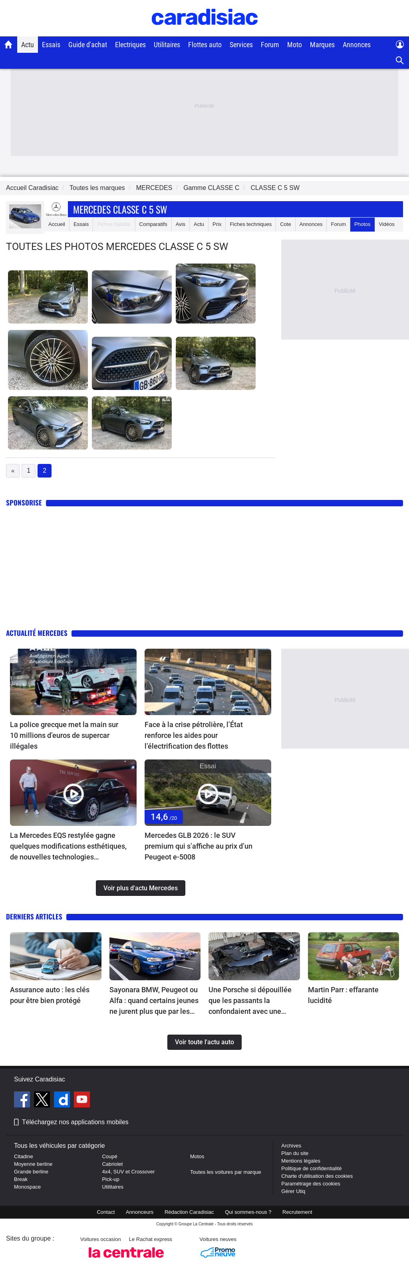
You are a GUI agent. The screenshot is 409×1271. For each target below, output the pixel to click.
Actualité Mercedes (37, 633)
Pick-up (110, 1179)
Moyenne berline (33, 1164)
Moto (294, 44)
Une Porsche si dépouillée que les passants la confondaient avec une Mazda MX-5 (250, 1001)
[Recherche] (400, 60)
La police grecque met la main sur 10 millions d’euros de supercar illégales (64, 735)
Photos (362, 224)
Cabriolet (112, 1164)
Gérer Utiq (293, 1191)
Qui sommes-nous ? (248, 1212)
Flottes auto (205, 44)
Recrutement (297, 1212)
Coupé (109, 1156)
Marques (322, 44)
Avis (180, 224)
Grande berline (31, 1172)
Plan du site (294, 1153)
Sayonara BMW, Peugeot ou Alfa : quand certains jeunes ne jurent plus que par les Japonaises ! (154, 1001)
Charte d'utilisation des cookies (317, 1176)
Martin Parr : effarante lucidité (343, 995)
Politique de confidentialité (311, 1168)
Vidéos (387, 224)
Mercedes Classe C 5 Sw (120, 209)
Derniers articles (34, 916)
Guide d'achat (87, 44)
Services (241, 44)
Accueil (56, 224)
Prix (216, 224)
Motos (197, 1156)
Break (21, 1179)
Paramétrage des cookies (310, 1184)
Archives (291, 1146)
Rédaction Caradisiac (189, 1212)
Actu (27, 44)
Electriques (130, 44)
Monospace (27, 1187)
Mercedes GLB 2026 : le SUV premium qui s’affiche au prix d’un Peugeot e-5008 (198, 846)
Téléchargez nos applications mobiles (75, 1122)
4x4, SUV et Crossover (128, 1172)
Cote (285, 224)
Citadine (23, 1156)
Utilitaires (167, 44)
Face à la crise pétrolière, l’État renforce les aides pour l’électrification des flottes (194, 735)
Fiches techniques (251, 224)
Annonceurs (139, 1212)
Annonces (357, 44)
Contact (106, 1212)
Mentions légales (300, 1161)
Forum (270, 44)
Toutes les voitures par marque (225, 1172)
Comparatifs (153, 224)
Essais (51, 44)
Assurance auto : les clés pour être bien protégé (49, 995)
